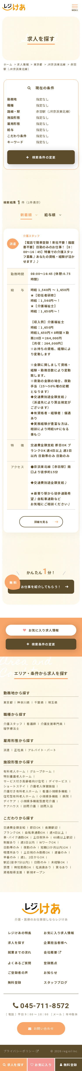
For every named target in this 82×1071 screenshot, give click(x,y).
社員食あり (43, 867)
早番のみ (9, 857)
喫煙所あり (11, 852)
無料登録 (68, 1064)
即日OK (35, 827)
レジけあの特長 (19, 933)
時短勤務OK (22, 867)
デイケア (9, 801)
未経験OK (58, 862)
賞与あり (62, 867)
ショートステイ (14, 786)
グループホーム (41, 771)
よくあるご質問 (19, 963)
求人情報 (23, 64)
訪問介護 (29, 806)
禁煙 (6, 867)
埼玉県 (53, 702)
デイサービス (58, 781)
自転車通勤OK (35, 832)
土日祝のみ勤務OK (37, 852)
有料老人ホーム (14, 771)
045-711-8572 (41, 1006)
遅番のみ (61, 852)
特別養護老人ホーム (17, 776)
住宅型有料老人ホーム (19, 796)
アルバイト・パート (42, 750)
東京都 (38, 64)
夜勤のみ (30, 847)
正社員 (19, 750)
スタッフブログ (55, 982)
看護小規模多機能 (55, 791)
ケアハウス (11, 806)
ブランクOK (12, 832)
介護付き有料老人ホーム (20, 791)
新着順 (29, 214)
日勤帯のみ (11, 847)
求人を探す (13, 1064)
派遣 (6, 750)
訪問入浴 (46, 806)
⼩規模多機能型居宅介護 (38, 801)
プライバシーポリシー (21, 1051)
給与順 (53, 214)
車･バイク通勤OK (16, 837)
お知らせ (50, 972)
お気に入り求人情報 (41, 630)
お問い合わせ (41, 1028)
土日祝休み (41, 837)
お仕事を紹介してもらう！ (41, 587)
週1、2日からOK (33, 857)
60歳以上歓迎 (63, 837)
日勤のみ (40, 862)
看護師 (31, 724)
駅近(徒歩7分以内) (16, 862)
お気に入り (41, 1064)
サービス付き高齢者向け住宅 (23, 781)
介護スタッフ (12, 724)
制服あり (9, 842)
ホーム (7, 64)
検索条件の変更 (41, 157)
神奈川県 (23, 702)
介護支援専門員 (52, 724)
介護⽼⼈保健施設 (42, 786)
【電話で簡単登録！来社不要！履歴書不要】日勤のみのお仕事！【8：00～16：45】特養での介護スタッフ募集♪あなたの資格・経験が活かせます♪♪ (49, 252)
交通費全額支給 (14, 827)
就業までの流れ (19, 952)
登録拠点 (50, 963)
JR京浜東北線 (56, 64)
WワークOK (47, 842)
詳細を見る (41, 522)
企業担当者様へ (55, 942)
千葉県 (39, 702)
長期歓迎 (51, 827)
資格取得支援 (12, 872)
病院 (66, 796)
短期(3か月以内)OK (54, 847)
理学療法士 (11, 728)
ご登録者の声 (18, 972)
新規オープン (36, 872)
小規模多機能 (48, 796)
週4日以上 (57, 832)
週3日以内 (28, 842)
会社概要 (52, 952)
